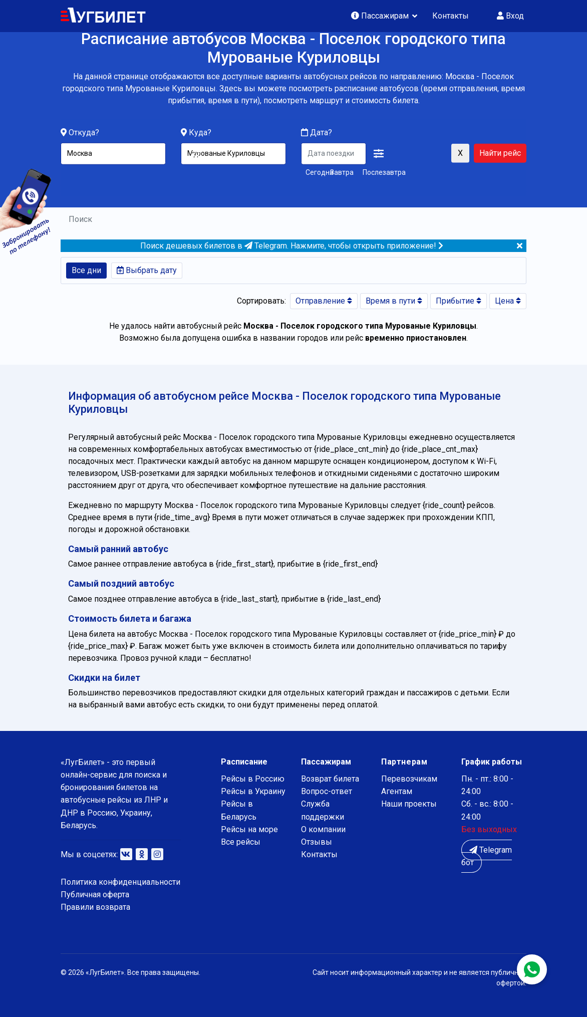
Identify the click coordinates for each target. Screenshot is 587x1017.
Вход (510, 16)
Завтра (342, 172)
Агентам (396, 791)
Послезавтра (384, 172)
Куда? (200, 132)
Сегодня (316, 172)
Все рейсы (240, 842)
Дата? (316, 132)
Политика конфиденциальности (120, 882)
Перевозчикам (409, 779)
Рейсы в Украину (253, 791)
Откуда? (84, 132)
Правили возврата (95, 907)
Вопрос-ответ (326, 791)
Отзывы (316, 842)
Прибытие (458, 301)
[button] (379, 153)
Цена (508, 301)
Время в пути (394, 301)
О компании (323, 829)
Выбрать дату (147, 270)
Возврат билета (330, 779)
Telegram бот (486, 856)
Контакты (450, 16)
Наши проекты (409, 804)
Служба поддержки (322, 810)
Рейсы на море (249, 829)
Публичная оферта (95, 894)
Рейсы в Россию (252, 779)
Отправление (324, 301)
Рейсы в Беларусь (238, 810)
